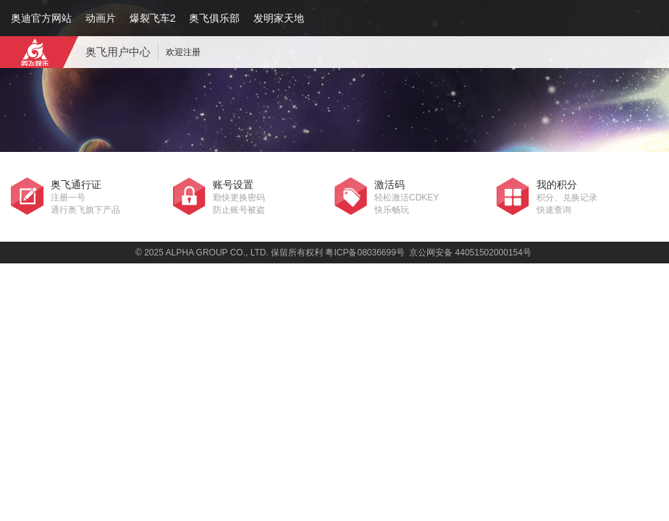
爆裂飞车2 (153, 18)
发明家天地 (278, 18)
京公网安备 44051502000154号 (470, 252)
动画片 (100, 18)
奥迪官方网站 (41, 18)
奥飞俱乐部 (214, 18)
